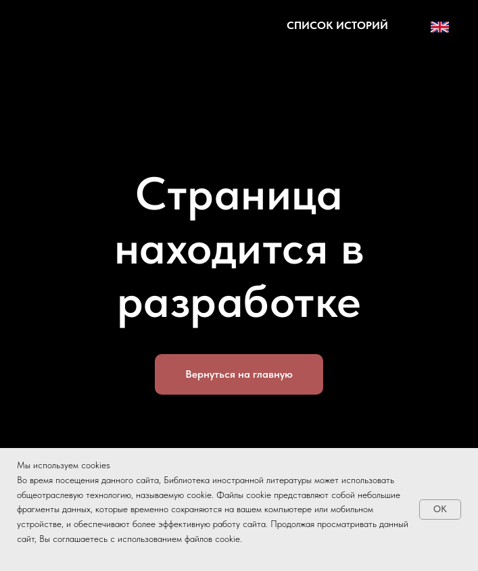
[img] (82, 27)
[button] (337, 25)
